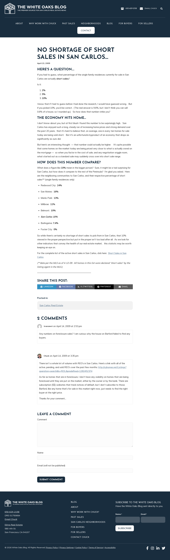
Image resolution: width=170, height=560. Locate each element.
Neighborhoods (91, 24)
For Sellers (145, 24)
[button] (162, 8)
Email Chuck (151, 8)
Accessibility (110, 547)
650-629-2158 (131, 8)
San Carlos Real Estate (51, 305)
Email (144, 514)
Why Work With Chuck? (85, 512)
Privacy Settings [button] (67, 547)
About (19, 24)
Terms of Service (96, 547)
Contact (86, 31)
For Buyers (125, 24)
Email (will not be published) (51, 465)
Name (40, 452)
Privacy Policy (52, 547)
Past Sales (68, 24)
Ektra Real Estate (14, 524)
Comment (42, 419)
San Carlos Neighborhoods (88, 522)
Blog (110, 24)
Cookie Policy (81, 547)
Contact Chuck (80, 537)
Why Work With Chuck (42, 24)
